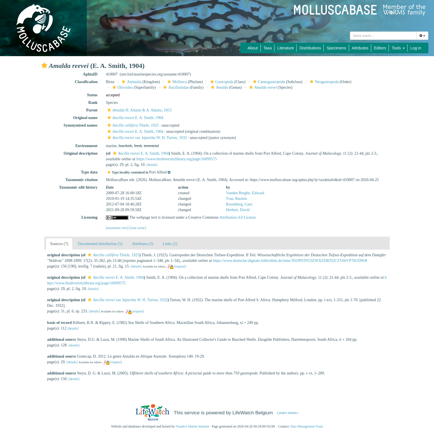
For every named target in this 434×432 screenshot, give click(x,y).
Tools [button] (398, 48)
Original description (81, 153)
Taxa (268, 48)
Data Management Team (306, 426)
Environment (86, 146)
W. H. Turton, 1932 (146, 138)
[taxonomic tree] (117, 228)
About (253, 48)
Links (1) (170, 244)
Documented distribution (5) (100, 244)
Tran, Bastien (236, 198)
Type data (89, 172)
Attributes (360, 48)
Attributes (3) (142, 244)
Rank (93, 102)
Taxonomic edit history (78, 187)
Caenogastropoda (268, 82)
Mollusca (176, 82)
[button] (44, 65)
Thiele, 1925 (132, 125)
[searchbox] (383, 36)
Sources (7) (59, 244)
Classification (86, 82)
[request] (180, 266)
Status (92, 95)
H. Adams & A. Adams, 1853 (139, 110)
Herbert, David (238, 210)
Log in (415, 48)
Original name (85, 118)
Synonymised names (81, 125)
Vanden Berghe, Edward (245, 193)
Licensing (89, 217)
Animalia (130, 82)
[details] (152, 165)
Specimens (336, 48)
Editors (380, 48)
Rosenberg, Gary (239, 204)
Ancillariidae (175, 87)
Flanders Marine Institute (192, 426)
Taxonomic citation (82, 180)
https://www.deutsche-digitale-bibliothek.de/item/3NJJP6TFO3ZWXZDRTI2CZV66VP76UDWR (290, 261)
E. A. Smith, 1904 (134, 118)
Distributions (310, 48)
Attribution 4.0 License (238, 217)
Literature (285, 48)
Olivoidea (122, 87)
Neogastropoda (323, 82)
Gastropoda (221, 82)
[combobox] (383, 35)
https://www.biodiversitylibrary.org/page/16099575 (176, 159)
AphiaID (90, 74)
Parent (92, 110)
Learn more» (287, 413)
